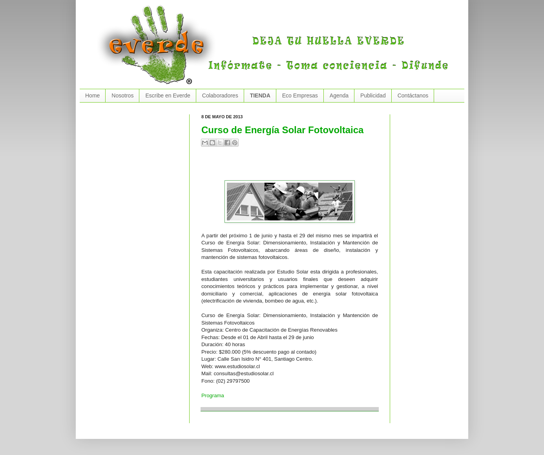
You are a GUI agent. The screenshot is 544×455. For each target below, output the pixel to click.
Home (92, 95)
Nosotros (122, 95)
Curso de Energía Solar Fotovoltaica (282, 130)
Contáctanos (413, 95)
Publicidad (373, 95)
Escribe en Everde (167, 95)
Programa (212, 395)
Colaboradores (220, 95)
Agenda (339, 95)
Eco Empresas (300, 95)
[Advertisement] (293, 166)
